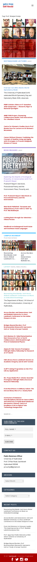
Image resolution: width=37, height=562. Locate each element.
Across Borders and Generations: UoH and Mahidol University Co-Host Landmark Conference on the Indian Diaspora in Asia (18, 315)
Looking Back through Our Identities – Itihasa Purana (18, 218)
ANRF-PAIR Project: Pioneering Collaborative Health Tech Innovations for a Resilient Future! (18, 117)
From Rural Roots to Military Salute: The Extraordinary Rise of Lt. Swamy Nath (19, 389)
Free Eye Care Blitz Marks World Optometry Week (16, 89)
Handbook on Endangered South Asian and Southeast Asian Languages (18, 227)
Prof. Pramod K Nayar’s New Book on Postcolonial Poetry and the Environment (17, 197)
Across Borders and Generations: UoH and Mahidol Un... (27, 257)
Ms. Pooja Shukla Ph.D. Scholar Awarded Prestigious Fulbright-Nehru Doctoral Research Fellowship (18, 380)
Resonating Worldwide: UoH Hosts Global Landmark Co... (10, 256)
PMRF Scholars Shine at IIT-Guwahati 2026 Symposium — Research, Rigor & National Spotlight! (18, 106)
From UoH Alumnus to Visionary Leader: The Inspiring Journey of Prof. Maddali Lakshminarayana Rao (17, 528)
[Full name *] (18, 429)
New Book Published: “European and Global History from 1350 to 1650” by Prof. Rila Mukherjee (18, 208)
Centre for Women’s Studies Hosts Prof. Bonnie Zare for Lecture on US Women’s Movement (19, 128)
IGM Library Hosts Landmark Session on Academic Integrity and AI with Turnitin (18, 361)
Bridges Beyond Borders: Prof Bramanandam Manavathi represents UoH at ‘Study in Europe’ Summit (18, 327)
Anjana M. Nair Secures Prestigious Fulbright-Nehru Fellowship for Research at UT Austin (19, 351)
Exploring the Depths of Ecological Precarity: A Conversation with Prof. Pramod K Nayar (18, 179)
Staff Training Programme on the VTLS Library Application (18, 370)
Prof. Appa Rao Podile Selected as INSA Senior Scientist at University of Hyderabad (17, 536)
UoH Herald (12, 556)
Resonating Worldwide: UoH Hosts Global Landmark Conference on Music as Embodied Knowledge (18, 47)
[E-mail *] (18, 435)
